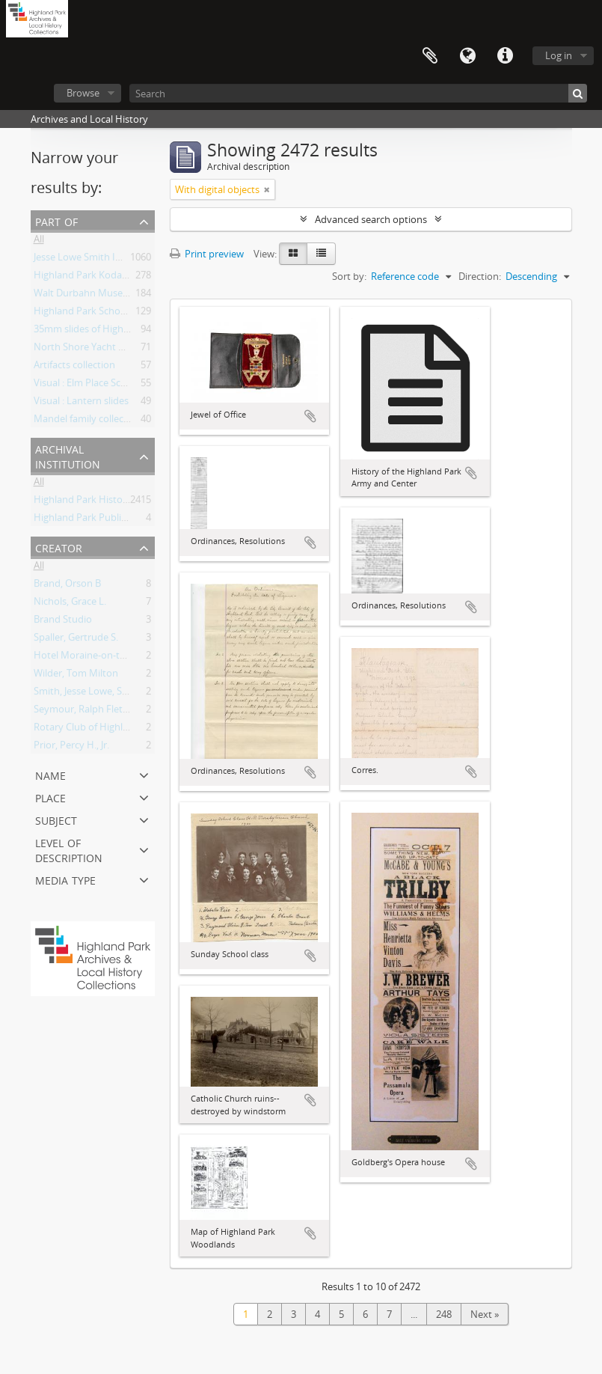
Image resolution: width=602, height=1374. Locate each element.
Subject (56, 819)
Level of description (68, 849)
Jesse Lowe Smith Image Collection (110, 259)
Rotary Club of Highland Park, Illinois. (115, 729)
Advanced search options (371, 219)
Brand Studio (63, 622)
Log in (558, 55)
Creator (58, 547)
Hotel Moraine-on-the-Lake (94, 658)
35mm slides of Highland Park (99, 331)
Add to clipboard (310, 416)
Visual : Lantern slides (81, 403)
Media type (65, 879)
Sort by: (349, 276)
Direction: (479, 276)
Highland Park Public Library (96, 520)
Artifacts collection (74, 367)
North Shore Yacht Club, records (105, 349)
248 (444, 1314)
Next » (484, 1314)
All (39, 241)
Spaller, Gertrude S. (76, 640)
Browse (83, 93)
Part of (56, 220)
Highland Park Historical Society (104, 502)
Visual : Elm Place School (87, 385)
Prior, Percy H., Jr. (71, 747)
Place (50, 797)
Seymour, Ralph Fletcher (88, 711)
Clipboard (430, 56)
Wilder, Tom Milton (76, 676)
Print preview (207, 253)
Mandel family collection (87, 421)
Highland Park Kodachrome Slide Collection (130, 277)
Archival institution (67, 455)
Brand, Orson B (67, 586)
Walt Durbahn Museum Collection (109, 295)
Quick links (504, 56)
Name (50, 774)
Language (467, 56)
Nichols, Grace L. (70, 604)
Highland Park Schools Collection (106, 313)
